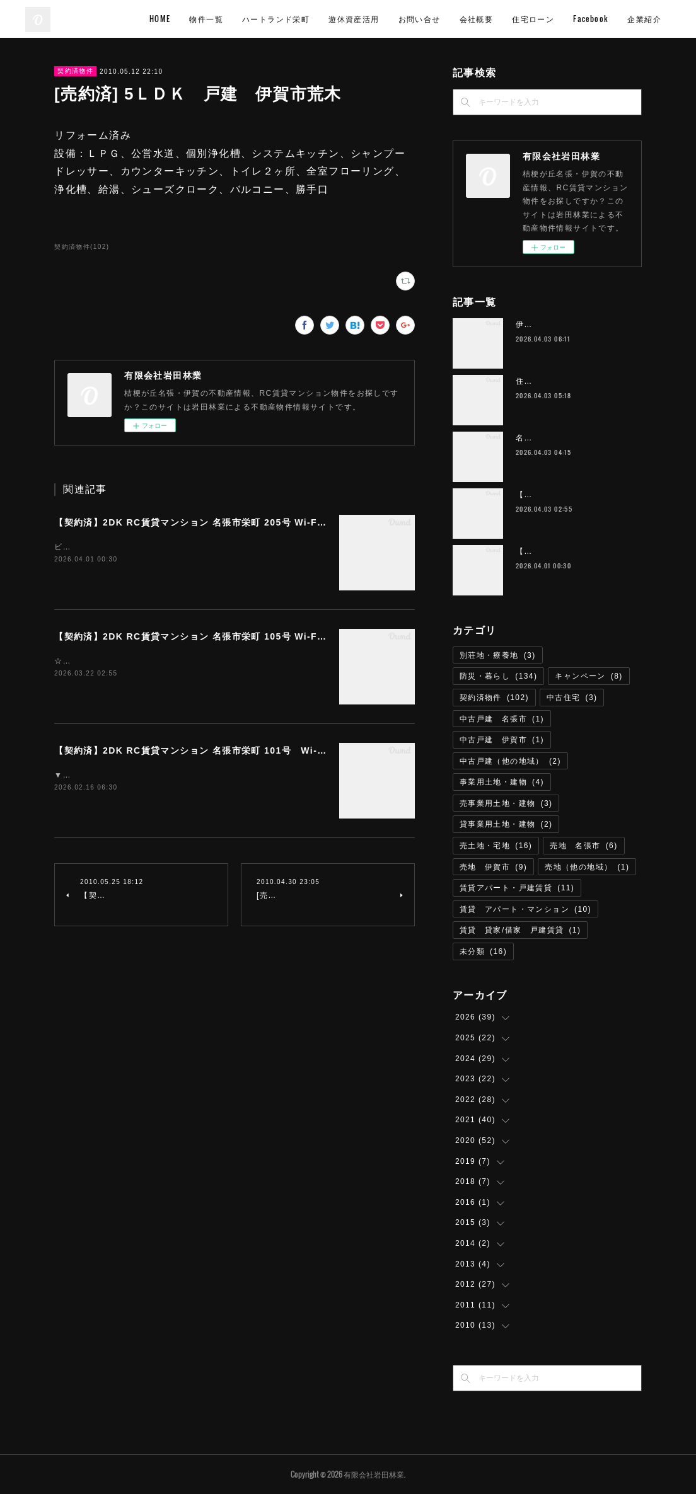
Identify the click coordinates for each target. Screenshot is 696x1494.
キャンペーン (588, 676)
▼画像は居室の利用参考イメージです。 (130, 775)
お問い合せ (486, 18)
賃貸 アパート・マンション (525, 909)
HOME (227, 18)
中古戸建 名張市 (502, 719)
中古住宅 (572, 697)
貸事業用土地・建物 (506, 824)
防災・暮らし (498, 676)
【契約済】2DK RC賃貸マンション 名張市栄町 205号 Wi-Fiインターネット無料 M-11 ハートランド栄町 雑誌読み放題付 (320, 522)
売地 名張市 (583, 845)
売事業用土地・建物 (506, 803)
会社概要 (543, 18)
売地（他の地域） (587, 867)
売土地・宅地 (496, 845)
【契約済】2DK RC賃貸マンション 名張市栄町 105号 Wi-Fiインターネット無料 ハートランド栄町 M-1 (282, 636)
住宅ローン (600, 18)
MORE (650, 18)
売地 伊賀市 (493, 867)
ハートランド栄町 (342, 18)
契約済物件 (75, 70)
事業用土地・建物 (502, 782)
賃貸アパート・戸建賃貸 (517, 887)
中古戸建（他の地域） (510, 761)
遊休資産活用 (420, 18)
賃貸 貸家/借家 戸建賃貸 (520, 930)
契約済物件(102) (81, 246)
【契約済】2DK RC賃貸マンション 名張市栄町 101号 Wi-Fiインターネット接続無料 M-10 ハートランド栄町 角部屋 (320, 750)
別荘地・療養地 (498, 655)
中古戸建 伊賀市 (502, 739)
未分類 (483, 951)
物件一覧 (274, 18)
